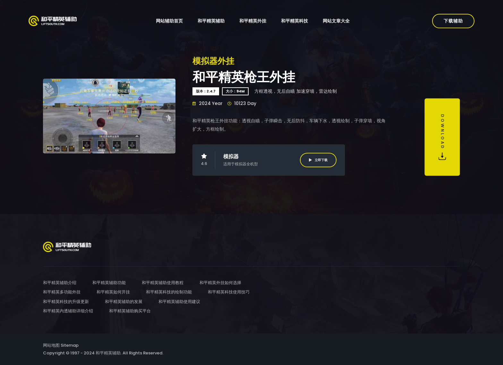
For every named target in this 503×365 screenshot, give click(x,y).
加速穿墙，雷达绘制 (316, 91)
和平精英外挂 (252, 21)
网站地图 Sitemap (61, 345)
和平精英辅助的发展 (123, 302)
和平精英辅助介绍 (59, 283)
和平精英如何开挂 (113, 292)
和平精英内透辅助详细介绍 (68, 311)
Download (442, 137)
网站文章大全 (336, 21)
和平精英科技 (294, 21)
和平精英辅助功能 (109, 283)
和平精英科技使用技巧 (229, 292)
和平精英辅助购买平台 (130, 311)
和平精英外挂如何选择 (220, 283)
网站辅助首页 (169, 21)
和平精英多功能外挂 (62, 292)
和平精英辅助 (211, 21)
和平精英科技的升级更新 (66, 302)
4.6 (204, 159)
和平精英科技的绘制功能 (169, 292)
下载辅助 (453, 21)
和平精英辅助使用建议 (179, 302)
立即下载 (318, 160)
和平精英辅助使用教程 (162, 283)
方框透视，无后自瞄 (274, 91)
